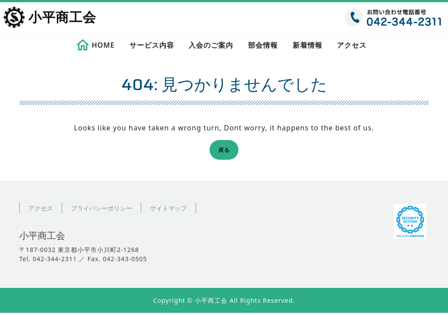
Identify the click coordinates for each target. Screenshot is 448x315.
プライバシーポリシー (101, 208)
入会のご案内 (211, 45)
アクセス (352, 45)
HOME (103, 45)
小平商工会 (62, 18)
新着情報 (307, 45)
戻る (226, 151)
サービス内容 (152, 45)
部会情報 (263, 45)
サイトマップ (168, 208)
